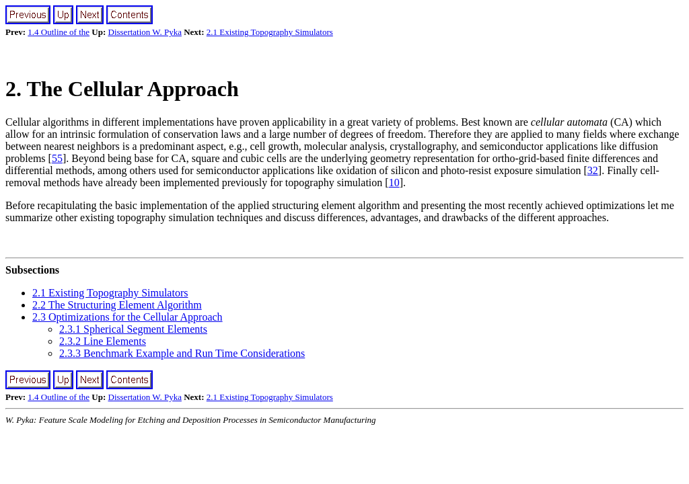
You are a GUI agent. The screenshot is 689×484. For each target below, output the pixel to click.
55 (57, 158)
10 (394, 182)
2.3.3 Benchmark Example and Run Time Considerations (182, 353)
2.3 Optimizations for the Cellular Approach (127, 317)
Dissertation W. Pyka (145, 32)
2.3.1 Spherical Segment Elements (133, 329)
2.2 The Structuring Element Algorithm (117, 305)
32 (592, 170)
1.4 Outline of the (58, 32)
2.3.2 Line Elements (102, 341)
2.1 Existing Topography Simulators (270, 32)
